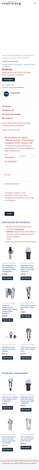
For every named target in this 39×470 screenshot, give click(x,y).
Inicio (4, 55)
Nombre (8, 175)
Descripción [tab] (6, 106)
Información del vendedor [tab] (11, 114)
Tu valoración (11, 161)
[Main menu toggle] (35, 3)
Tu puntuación (10, 156)
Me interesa (8, 79)
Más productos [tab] (7, 118)
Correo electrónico (12, 184)
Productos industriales (14, 55)
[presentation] (20, 206)
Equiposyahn (19, 229)
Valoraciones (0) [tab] (8, 110)
